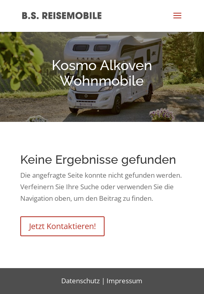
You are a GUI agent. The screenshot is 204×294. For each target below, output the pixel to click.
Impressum (124, 280)
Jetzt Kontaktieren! (62, 226)
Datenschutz (80, 280)
